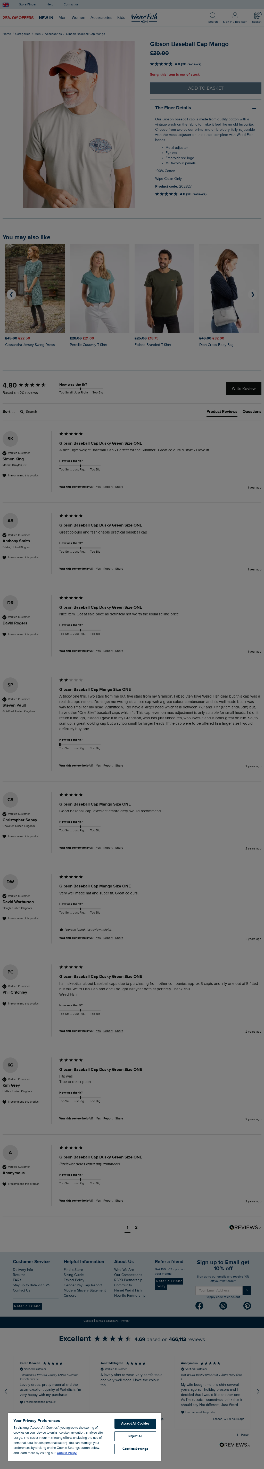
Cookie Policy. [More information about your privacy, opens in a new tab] (67, 1453)
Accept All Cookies (135, 1423)
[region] (84, 1437)
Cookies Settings (135, 1449)
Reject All (135, 1436)
